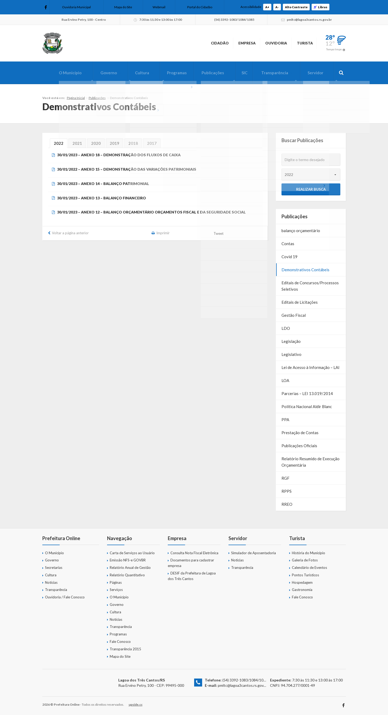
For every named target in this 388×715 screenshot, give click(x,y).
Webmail (159, 7)
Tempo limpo (334, 49)
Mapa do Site (123, 7)
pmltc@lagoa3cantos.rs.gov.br (243, 685)
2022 (58, 143)
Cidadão (186, 43)
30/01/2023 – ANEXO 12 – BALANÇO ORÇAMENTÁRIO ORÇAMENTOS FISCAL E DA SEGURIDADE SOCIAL (151, 212)
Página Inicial (76, 98)
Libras (320, 7)
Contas (287, 243)
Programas (169, 72)
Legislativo (291, 354)
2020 (96, 143)
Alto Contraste (296, 7)
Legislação (291, 341)
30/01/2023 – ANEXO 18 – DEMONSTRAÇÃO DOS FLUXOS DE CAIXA (119, 155)
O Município (57, 72)
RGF (285, 478)
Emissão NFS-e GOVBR (128, 560)
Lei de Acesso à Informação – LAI (310, 367)
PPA (285, 419)
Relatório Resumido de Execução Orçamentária (310, 461)
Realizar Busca (311, 189)
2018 (133, 143)
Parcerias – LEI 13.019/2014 (307, 393)
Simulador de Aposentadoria (253, 553)
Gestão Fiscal (293, 315)
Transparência (271, 72)
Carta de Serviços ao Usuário (132, 553)
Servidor (314, 72)
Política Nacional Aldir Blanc (306, 406)
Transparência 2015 (125, 649)
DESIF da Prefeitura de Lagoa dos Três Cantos (192, 576)
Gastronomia (302, 589)
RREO (286, 504)
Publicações (206, 72)
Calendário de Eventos (309, 567)
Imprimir (163, 233)
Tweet (219, 233)
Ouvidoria (261, 43)
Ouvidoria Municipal (76, 7)
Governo (97, 72)
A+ (267, 7)
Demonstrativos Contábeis (305, 269)
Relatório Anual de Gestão (130, 567)
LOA (285, 380)
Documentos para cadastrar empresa (191, 563)
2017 (152, 143)
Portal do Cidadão (199, 7)
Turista (299, 43)
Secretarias (53, 567)
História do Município (308, 553)
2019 (114, 143)
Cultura (132, 72)
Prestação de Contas (299, 432)
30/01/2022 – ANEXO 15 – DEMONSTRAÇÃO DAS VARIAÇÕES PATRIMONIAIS (126, 169)
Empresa (222, 43)
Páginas (116, 582)
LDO (285, 328)
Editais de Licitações (299, 302)
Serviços (116, 589)
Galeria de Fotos (305, 560)
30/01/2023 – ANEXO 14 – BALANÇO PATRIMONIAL (103, 183)
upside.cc (135, 704)
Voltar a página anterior (70, 233)
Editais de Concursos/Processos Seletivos (310, 285)
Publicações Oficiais (299, 445)
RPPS (286, 491)
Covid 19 (289, 256)
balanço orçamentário (300, 230)
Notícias (51, 582)
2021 (77, 143)
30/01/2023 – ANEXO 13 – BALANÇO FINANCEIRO (101, 198)
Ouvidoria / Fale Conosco (65, 597)
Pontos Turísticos (305, 575)
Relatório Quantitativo (127, 575)
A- (277, 7)
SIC (240, 72)
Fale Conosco (120, 641)
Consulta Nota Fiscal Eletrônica (194, 553)
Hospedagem (302, 582)
